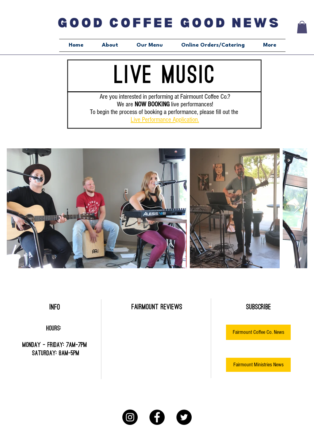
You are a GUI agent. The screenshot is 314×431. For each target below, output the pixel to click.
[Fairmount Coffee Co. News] (258, 332)
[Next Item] (296, 208)
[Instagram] (130, 417)
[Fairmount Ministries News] (258, 365)
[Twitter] (184, 417)
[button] (302, 27)
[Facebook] (157, 417)
